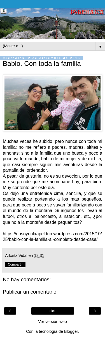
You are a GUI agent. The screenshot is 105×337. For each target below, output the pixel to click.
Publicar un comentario (29, 292)
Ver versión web (52, 321)
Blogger (71, 331)
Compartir (15, 264)
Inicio (52, 311)
